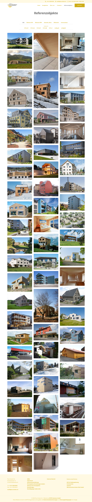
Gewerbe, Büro (48, 22)
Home (38, 5)
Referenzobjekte (68, 5)
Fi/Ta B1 (39, 28)
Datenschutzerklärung (33, 482)
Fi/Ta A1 (26, 28)
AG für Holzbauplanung (73, 482)
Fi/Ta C (50, 28)
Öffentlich (56, 22)
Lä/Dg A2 (57, 28)
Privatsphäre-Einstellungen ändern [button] (36, 484)
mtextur (69, 485)
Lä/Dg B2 (63, 28)
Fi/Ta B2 (45, 28)
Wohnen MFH (38, 22)
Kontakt (79, 5)
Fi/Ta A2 (33, 28)
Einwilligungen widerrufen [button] (34, 489)
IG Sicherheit (70, 484)
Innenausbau (64, 22)
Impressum (30, 480)
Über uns (52, 5)
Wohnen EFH (30, 22)
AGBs (28, 479)
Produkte (59, 5)
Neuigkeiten (45, 5)
